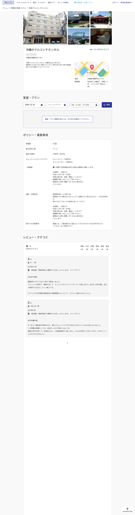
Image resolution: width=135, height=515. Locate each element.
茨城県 (102, 459)
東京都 (102, 478)
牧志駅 (52, 410)
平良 (68, 395)
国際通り (38, 425)
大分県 (48, 380)
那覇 (27, 395)
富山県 (86, 463)
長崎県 (40, 380)
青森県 (118, 463)
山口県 (37, 474)
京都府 (53, 463)
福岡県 (25, 380)
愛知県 (70, 467)
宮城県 (118, 470)
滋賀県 (53, 459)
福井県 (86, 470)
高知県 (21, 470)
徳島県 (21, 459)
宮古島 (53, 395)
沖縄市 (34, 395)
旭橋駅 (35, 410)
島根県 (37, 463)
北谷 (41, 395)
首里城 (46, 425)
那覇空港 (29, 425)
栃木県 (102, 463)
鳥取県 (37, 459)
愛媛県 (21, 467)
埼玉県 (102, 470)
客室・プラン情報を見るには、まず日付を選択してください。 (67, 119)
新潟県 (86, 459)
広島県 (37, 470)
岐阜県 (70, 459)
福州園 (74, 425)
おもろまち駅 (72, 410)
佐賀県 (33, 380)
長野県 (86, 478)
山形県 (118, 478)
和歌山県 (54, 478)
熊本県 (55, 380)
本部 (47, 395)
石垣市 (61, 395)
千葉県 (102, 474)
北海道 (118, 459)
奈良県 (53, 474)
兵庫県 (53, 470)
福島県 (118, 481)
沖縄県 (5, 485)
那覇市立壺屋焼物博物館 (89, 425)
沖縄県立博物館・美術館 (61, 425)
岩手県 (118, 467)
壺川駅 (81, 410)
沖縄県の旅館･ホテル (18, 8)
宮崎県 (63, 380)
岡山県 (37, 467)
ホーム (5, 8)
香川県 (21, 463)
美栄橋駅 (61, 410)
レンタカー (42, 2)
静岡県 (70, 463)
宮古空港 (103, 425)
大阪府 (53, 467)
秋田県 (118, 474)
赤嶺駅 (28, 410)
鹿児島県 (72, 380)
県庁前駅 (44, 410)
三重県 (70, 470)
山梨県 (86, 474)
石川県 (86, 467)
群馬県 (102, 467)
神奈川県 (103, 481)
